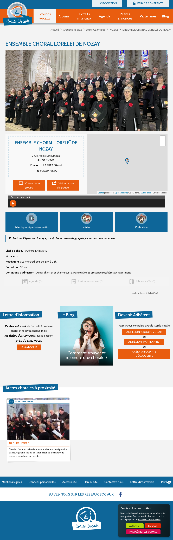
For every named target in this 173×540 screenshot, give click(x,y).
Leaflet (101, 193)
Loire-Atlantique (95, 29)
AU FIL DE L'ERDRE (19, 443)
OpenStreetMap (121, 193)
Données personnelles (149, 519)
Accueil (54, 29)
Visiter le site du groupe (65, 185)
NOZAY (114, 29)
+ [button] (163, 138)
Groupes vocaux (72, 29)
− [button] (163, 143)
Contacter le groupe (32, 185)
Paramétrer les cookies (143, 532)
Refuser (152, 526)
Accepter (134, 526)
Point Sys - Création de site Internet (166, 482)
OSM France (145, 193)
